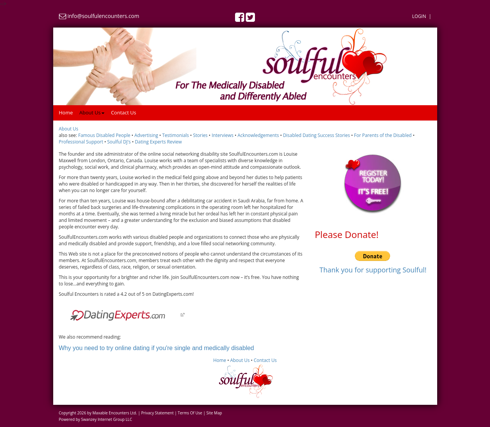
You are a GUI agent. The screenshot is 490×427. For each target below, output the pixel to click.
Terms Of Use (190, 413)
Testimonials (175, 135)
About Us (92, 112)
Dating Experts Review (158, 142)
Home (66, 112)
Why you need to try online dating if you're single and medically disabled (156, 348)
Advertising (146, 135)
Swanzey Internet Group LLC (106, 419)
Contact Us (123, 112)
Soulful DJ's (119, 142)
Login (419, 16)
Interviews (223, 135)
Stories (200, 135)
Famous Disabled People (104, 135)
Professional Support (81, 142)
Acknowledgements (258, 135)
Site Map (214, 413)
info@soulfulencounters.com (103, 16)
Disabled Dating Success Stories (316, 135)
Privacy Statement (157, 413)
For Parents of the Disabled (383, 135)
